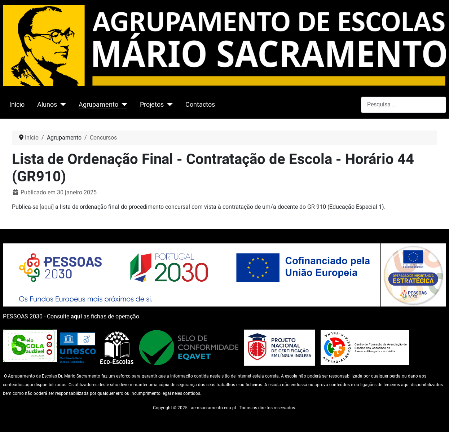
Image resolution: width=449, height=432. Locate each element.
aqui (76, 316)
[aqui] (47, 206)
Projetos (152, 104)
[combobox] (403, 105)
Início (17, 104)
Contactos (200, 104)
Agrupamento (98, 104)
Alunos (47, 104)
